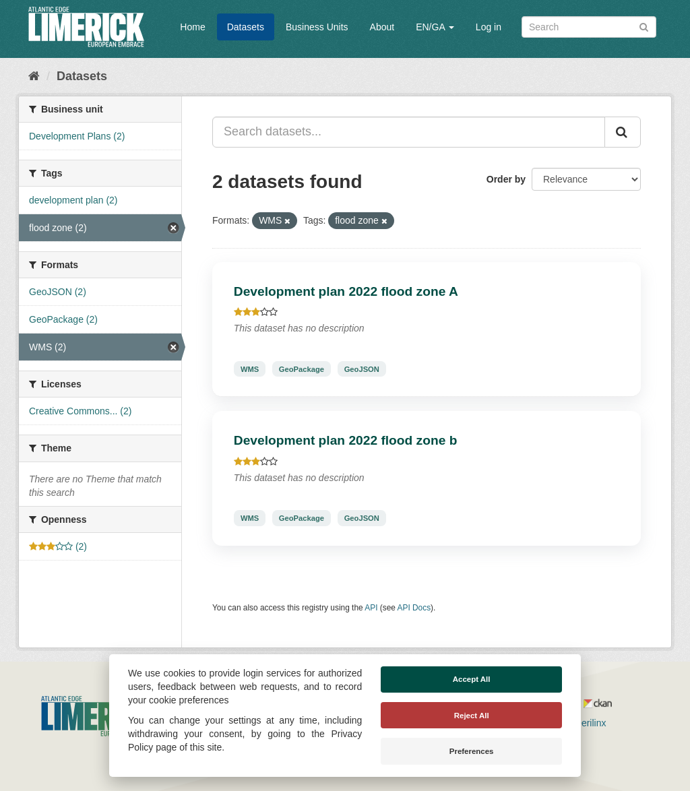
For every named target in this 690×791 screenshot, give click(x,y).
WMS (250, 369)
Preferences (471, 751)
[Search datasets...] (408, 132)
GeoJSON (361, 369)
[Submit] (644, 26)
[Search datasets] (589, 27)
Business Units (317, 27)
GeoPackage (301, 369)
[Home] (34, 76)
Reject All (471, 715)
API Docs (414, 607)
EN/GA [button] (435, 27)
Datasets (245, 27)
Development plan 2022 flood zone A (346, 291)
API (371, 607)
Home (192, 27)
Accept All (472, 679)
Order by (506, 179)
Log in (488, 27)
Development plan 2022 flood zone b (346, 440)
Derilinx (584, 723)
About (382, 27)
